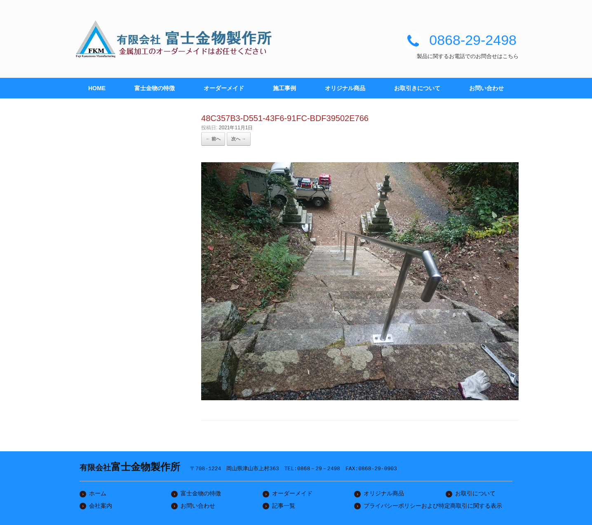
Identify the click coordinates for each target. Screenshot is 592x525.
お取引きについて (417, 88)
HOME (97, 88)
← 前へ (213, 138)
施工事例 (284, 88)
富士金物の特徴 (154, 88)
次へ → (238, 138)
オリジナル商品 (345, 88)
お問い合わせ (486, 88)
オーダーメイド (224, 88)
